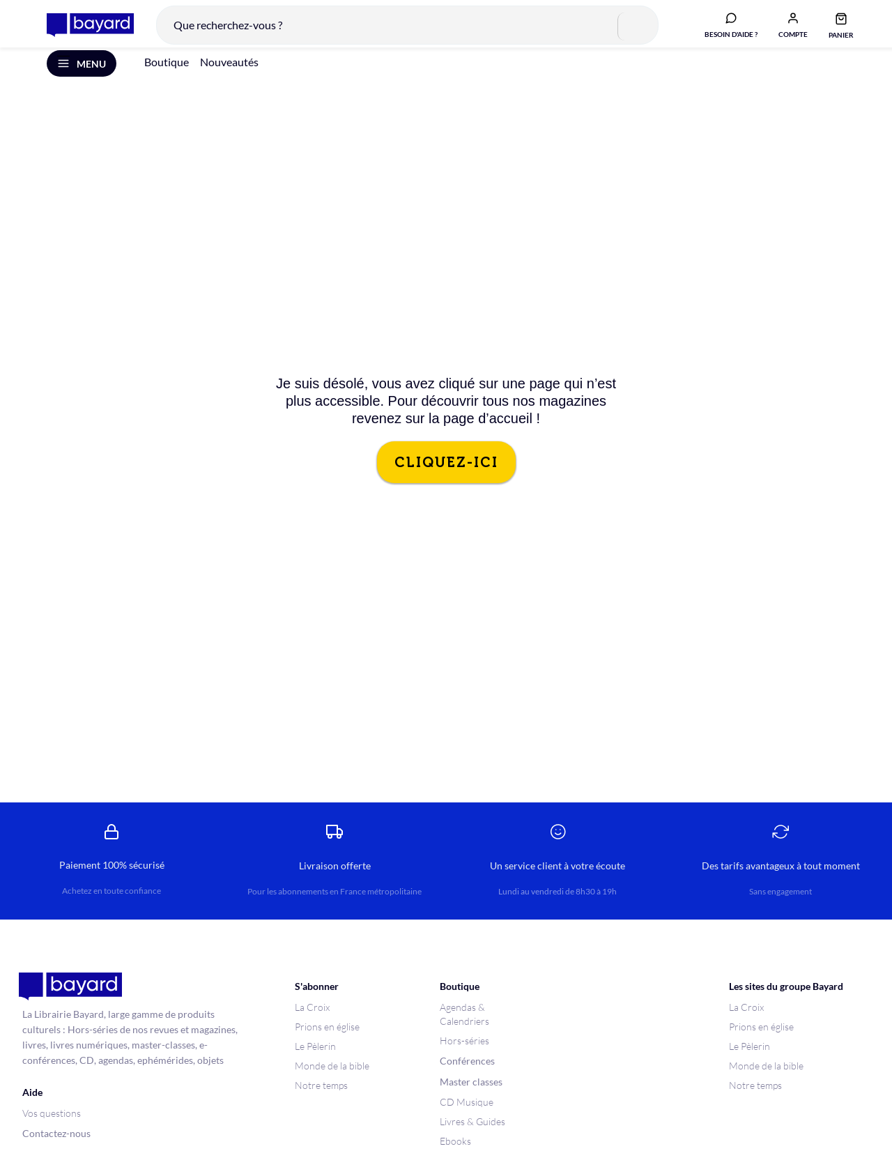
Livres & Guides (472, 1135)
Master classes (471, 1096)
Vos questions (51, 1127)
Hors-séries (464, 1054)
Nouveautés (229, 75)
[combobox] (399, 30)
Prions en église (327, 1040)
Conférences (467, 1075)
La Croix (312, 1021)
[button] (785, 30)
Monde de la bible (332, 1079)
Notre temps (321, 1099)
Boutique (166, 75)
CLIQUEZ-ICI (446, 476)
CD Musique (466, 1116)
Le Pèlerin (315, 1060)
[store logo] (82, 31)
